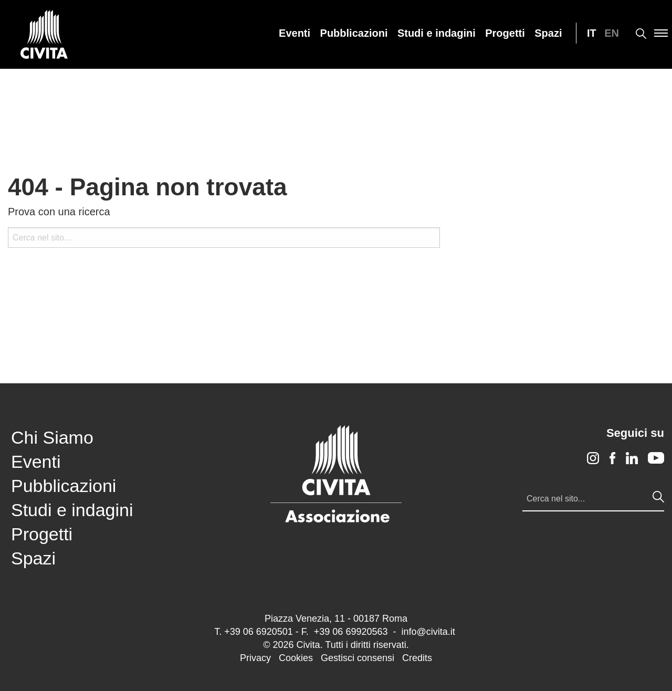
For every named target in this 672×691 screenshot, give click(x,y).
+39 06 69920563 (351, 631)
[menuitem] (294, 33)
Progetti (505, 33)
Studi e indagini (436, 33)
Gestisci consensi (357, 658)
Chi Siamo (52, 437)
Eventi (294, 33)
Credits (417, 658)
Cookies (296, 658)
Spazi (548, 33)
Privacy (255, 658)
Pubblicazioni (354, 33)
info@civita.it (428, 631)
